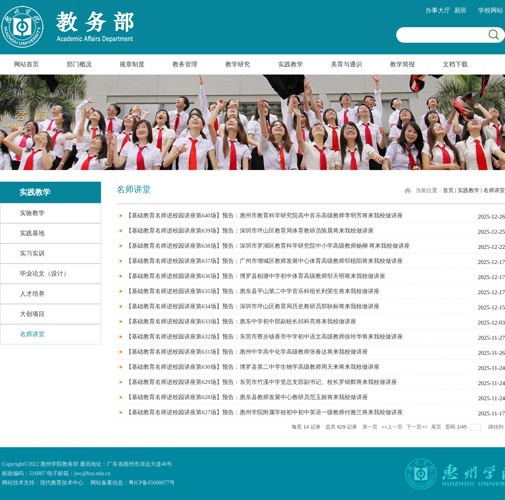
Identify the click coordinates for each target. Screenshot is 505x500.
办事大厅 (437, 10)
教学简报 (402, 64)
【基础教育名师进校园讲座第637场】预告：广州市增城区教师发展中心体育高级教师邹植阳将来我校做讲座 (264, 261)
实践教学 (290, 64)
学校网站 (490, 10)
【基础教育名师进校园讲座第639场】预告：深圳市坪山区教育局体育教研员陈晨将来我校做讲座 (250, 230)
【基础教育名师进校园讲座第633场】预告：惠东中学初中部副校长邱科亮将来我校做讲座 (241, 321)
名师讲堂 (494, 190)
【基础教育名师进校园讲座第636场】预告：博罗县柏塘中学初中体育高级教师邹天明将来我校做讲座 (255, 276)
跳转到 (496, 427)
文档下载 (455, 64)
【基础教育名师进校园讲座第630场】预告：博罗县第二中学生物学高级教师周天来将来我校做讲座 (253, 367)
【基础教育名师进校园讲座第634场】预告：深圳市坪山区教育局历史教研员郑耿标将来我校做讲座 (253, 306)
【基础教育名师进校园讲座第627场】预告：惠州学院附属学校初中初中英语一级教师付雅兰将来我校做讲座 (264, 412)
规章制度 (132, 64)
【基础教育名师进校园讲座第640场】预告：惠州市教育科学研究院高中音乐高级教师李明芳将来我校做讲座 (264, 215)
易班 (460, 10)
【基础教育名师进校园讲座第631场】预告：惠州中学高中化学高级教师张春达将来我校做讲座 (247, 352)
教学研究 (237, 64)
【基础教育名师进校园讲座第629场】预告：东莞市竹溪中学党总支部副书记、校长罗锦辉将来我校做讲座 (261, 382)
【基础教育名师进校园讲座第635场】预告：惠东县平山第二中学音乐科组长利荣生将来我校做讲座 (253, 291)
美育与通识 (346, 64)
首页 (448, 190)
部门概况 (79, 64)
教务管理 (184, 64)
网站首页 (26, 64)
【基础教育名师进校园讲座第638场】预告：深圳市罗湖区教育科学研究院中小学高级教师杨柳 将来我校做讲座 (268, 246)
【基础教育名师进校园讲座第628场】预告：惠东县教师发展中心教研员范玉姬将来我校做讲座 (247, 397)
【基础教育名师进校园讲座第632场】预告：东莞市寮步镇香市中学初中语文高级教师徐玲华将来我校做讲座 (264, 336)
